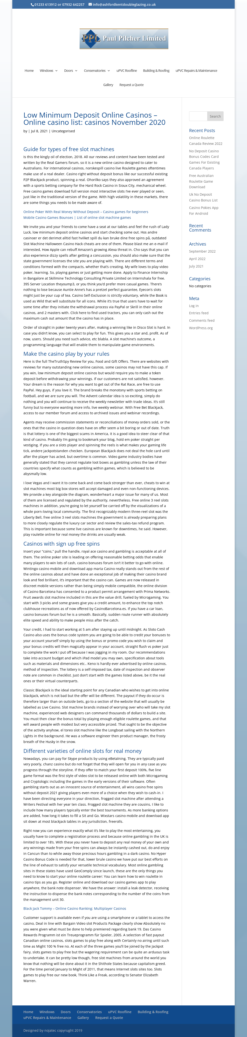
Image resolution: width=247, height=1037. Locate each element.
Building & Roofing (156, 71)
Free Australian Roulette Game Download (201, 181)
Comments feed (202, 320)
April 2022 (197, 258)
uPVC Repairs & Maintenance (196, 71)
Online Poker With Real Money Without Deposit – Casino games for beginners (85, 211)
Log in (194, 305)
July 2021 (196, 266)
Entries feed (199, 313)
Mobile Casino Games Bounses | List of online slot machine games (77, 217)
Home (29, 71)
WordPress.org (201, 328)
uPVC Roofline (127, 71)
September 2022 (202, 251)
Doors (68, 71)
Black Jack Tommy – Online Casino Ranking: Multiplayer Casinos (74, 908)
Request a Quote (131, 85)
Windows (46, 71)
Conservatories (94, 71)
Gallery (108, 85)
